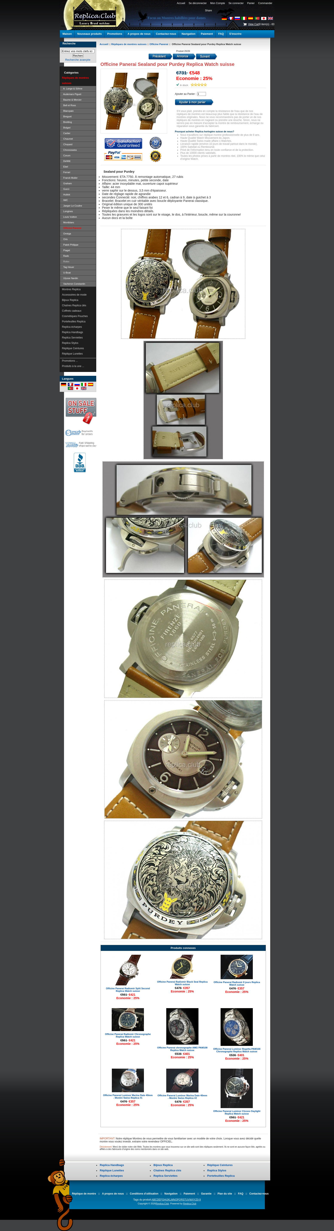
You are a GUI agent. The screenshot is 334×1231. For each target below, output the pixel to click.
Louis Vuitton (69, 217)
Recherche (69, 43)
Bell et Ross (69, 105)
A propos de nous (139, 33)
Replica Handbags (72, 332)
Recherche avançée (77, 59)
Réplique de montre (84, 1193)
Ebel (65, 166)
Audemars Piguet (71, 94)
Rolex (65, 261)
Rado (65, 256)
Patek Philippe (70, 244)
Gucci (65, 189)
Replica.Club (162, 1203)
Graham (67, 183)
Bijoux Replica (70, 300)
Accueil (180, 3)
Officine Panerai (158, 44)
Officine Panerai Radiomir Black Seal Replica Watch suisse (182, 983)
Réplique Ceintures (73, 348)
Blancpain (68, 111)
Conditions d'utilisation (144, 1193)
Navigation (188, 33)
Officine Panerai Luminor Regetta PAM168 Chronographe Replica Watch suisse (236, 1050)
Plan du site (225, 1193)
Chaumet (67, 138)
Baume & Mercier (72, 99)
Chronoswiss (69, 150)
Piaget (66, 250)
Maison (67, 33)
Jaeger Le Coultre (72, 205)
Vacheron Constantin (73, 283)
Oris (65, 239)
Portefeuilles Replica (73, 321)
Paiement (207, 33)
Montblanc (68, 222)
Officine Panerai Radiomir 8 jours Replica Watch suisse (237, 983)
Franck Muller (70, 178)
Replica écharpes (72, 326)
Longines (67, 211)
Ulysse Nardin (70, 278)
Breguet (67, 116)
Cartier (66, 133)
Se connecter (236, 3)
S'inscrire (235, 33)
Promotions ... (70, 360)
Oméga (66, 233)
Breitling (67, 122)
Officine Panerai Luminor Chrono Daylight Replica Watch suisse (236, 1112)
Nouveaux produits (89, 33)
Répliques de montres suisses (128, 44)
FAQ (221, 33)
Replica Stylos (70, 342)
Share (208, 10)
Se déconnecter (197, 3)
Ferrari (66, 172)
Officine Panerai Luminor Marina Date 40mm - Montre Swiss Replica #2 (182, 1096)
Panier (251, 3)
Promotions (114, 33)
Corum (66, 155)
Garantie (206, 1193)
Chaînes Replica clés (74, 305)
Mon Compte (217, 3)
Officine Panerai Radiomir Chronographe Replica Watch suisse (128, 1035)
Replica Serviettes (72, 337)
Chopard (67, 144)
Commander (265, 3)
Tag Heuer (68, 267)
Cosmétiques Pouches (75, 316)
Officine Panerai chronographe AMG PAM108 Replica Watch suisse (182, 1048)
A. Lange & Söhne (72, 88)
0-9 (199, 1199)
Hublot (66, 194)
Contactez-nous (166, 33)
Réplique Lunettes (72, 353)
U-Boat (66, 272)
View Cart (253, 24)
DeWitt (66, 161)
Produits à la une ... (73, 366)
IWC (65, 200)
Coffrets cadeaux (72, 310)
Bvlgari (66, 127)
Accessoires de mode (74, 294)
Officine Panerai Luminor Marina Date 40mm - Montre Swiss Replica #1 (128, 1096)
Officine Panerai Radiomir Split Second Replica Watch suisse (128, 989)
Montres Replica (71, 289)
